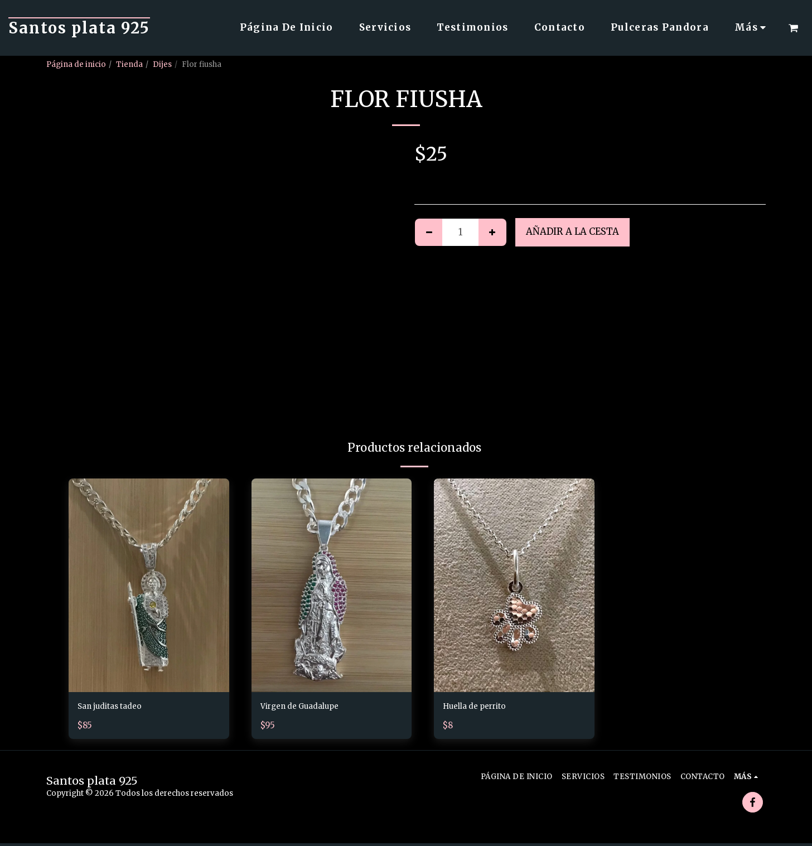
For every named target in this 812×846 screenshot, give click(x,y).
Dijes (162, 64)
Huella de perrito (481, 707)
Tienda (129, 64)
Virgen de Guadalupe (308, 707)
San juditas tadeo (116, 707)
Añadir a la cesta (572, 232)
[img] (149, 585)
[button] (793, 27)
